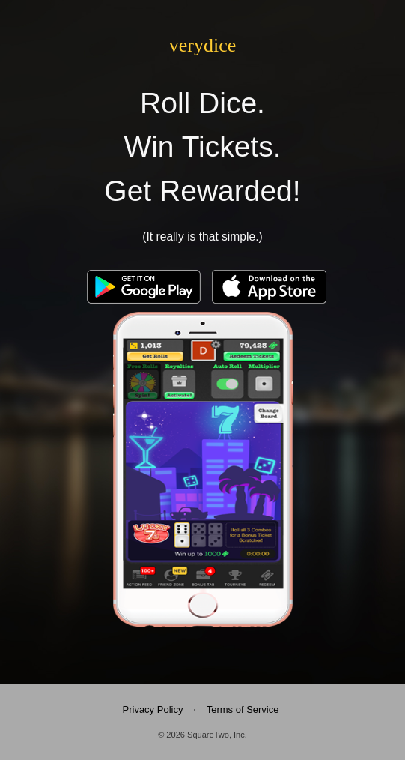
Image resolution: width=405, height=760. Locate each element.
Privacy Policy (153, 709)
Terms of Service (243, 709)
